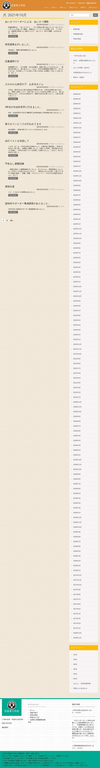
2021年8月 (77, 363)
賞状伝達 (9, 186)
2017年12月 (77, 575)
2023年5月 (77, 262)
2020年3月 (77, 445)
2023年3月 (77, 272)
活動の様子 (34, 713)
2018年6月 (77, 546)
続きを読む (13, 36)
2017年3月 (77, 618)
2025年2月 (77, 161)
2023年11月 (77, 233)
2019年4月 (77, 498)
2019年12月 (77, 460)
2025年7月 (77, 137)
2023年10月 (77, 238)
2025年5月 (77, 147)
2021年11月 (77, 349)
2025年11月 (77, 123)
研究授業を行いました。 (18, 44)
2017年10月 (77, 585)
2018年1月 (77, 570)
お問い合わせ (93, 7)
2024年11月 (77, 176)
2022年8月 (77, 306)
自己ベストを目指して (17, 141)
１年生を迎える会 (79, 56)
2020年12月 (77, 402)
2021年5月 (77, 378)
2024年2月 (77, 219)
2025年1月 (77, 166)
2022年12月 (77, 286)
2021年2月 (77, 392)
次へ (11, 220)
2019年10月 (77, 469)
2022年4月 (77, 325)
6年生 (75, 679)
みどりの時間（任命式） (81, 68)
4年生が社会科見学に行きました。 (23, 107)
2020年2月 (77, 450)
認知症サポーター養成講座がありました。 (27, 203)
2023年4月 (77, 267)
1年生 (75, 654)
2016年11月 (77, 638)
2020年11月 (77, 407)
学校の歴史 (77, 39)
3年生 (75, 664)
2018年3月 (77, 561)
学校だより (63, 7)
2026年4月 (77, 99)
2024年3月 (77, 214)
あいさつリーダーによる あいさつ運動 (27, 21)
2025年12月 (77, 118)
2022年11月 (77, 291)
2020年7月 (77, 426)
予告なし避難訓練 (14, 163)
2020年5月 (77, 436)
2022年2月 (77, 334)
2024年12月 (77, 171)
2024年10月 (77, 181)
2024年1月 (77, 224)
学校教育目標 (78, 34)
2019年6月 (77, 488)
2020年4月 (77, 440)
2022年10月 (77, 296)
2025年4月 (77, 152)
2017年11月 (77, 580)
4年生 (62, 110)
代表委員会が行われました (82, 72)
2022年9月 (77, 301)
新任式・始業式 (78, 77)
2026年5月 (77, 94)
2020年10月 (77, 411)
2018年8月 (77, 537)
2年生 (75, 659)
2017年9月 (77, 589)
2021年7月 (77, 368)
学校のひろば (73, 7)
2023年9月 (77, 243)
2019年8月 (77, 479)
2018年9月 (77, 532)
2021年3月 (77, 387)
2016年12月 (77, 633)
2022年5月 (77, 320)
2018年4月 (77, 556)
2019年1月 (77, 513)
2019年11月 (77, 464)
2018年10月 (77, 527)
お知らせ (54, 7)
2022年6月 (77, 315)
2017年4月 (77, 614)
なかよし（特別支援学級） (82, 683)
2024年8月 (77, 190)
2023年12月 (77, 229)
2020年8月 (77, 421)
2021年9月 (77, 359)
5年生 (75, 674)
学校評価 (76, 29)
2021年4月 (77, 383)
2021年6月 (77, 373)
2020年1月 (77, 455)
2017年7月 (77, 599)
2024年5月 (77, 205)
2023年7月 (77, 253)
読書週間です (12, 61)
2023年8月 (77, 248)
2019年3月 (77, 503)
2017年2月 (77, 623)
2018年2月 (77, 565)
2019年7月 (77, 484)
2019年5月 (77, 493)
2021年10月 (77, 354)
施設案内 (5, 727)
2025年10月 (77, 128)
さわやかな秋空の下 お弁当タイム (24, 84)
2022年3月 (77, 330)
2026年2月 (77, 108)
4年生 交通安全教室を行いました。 (84, 62)
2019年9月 (77, 474)
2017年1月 (77, 628)
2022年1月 (77, 339)
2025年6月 (77, 142)
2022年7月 (77, 310)
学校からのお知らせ (57, 24)
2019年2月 (77, 508)
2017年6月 (77, 604)
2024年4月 (77, 209)
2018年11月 (77, 522)
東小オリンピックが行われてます (23, 124)
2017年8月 (77, 594)
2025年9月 (77, 132)
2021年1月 (77, 397)
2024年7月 (77, 195)
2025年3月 (77, 156)
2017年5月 (77, 609)
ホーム (46, 7)
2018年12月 (77, 517)
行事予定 (83, 7)
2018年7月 (77, 541)
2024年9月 (77, 185)
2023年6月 (77, 258)
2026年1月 (77, 113)
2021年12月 (77, 344)
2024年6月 (77, 200)
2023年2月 (77, 277)
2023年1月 (77, 282)
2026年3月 (77, 104)
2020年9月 (77, 416)
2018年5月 (77, 551)
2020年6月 (77, 431)
